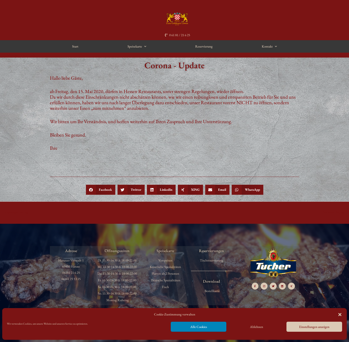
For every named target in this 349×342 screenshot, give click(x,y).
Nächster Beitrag (336, 212)
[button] (340, 314)
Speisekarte (137, 46)
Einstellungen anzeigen (314, 327)
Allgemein (13, 55)
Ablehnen (256, 327)
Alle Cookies (198, 327)
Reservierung (204, 46)
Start (75, 46)
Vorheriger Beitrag (14, 212)
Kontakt (269, 46)
